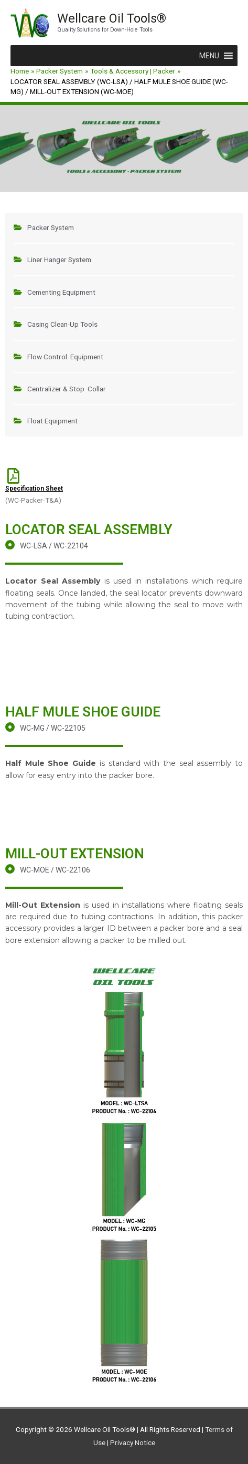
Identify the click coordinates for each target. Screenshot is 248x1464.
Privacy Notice (132, 1442)
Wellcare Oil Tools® (111, 18)
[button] (209, 55)
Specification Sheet (34, 488)
